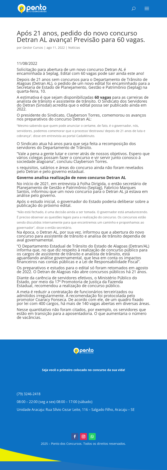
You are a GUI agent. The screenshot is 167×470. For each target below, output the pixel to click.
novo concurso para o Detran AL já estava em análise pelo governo (82, 193)
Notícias (74, 47)
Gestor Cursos (33, 47)
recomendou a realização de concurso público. (76, 285)
